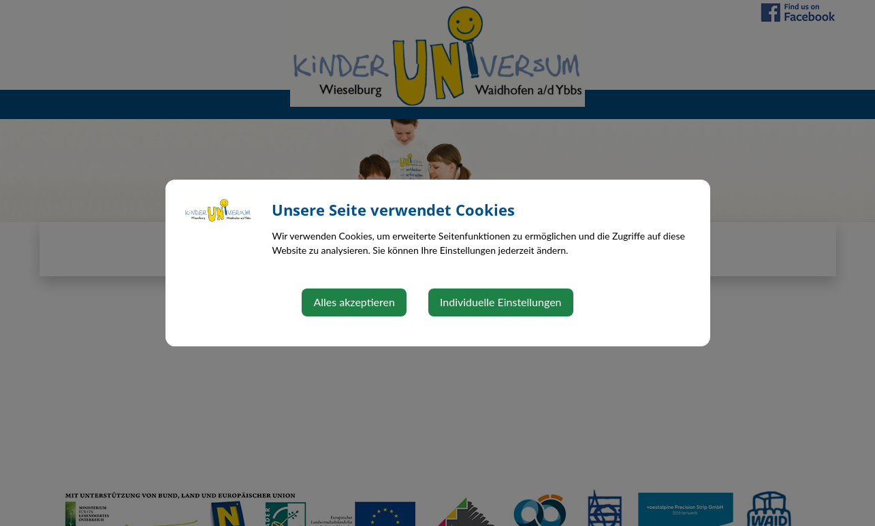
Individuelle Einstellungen (501, 301)
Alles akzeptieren (353, 301)
